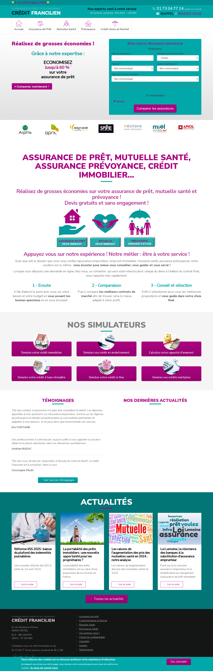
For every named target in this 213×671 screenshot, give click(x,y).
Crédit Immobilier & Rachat (93, 620)
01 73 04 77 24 (170, 8)
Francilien (36, 13)
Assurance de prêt (89, 616)
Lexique (83, 645)
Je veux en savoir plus (44, 668)
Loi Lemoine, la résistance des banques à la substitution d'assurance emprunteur (178, 554)
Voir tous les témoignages (59, 480)
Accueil (18, 29)
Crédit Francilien (33, 620)
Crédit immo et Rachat (115, 29)
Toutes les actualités (108, 599)
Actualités (84, 641)
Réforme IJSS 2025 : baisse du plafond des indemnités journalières (33, 553)
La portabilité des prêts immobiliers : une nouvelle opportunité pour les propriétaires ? (81, 554)
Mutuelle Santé (66, 29)
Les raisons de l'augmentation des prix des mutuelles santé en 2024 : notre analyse (130, 554)
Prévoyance (88, 29)
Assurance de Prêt (40, 29)
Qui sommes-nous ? (89, 633)
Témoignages (86, 649)
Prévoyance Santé (88, 628)
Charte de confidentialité (92, 637)
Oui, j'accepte (179, 661)
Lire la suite (27, 584)
